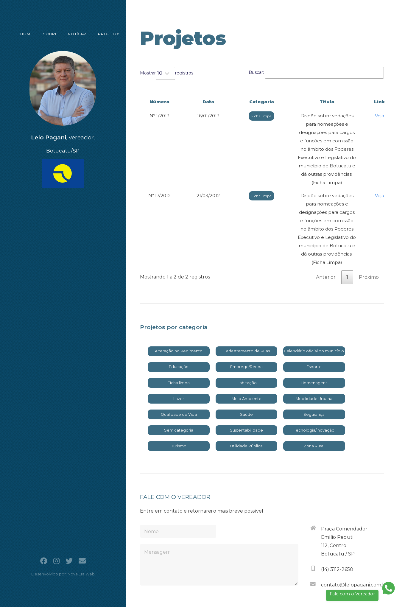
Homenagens (314, 316)
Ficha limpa (225, 116)
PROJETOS (103, 34)
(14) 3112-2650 (337, 502)
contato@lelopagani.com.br (354, 518)
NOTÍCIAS (73, 34)
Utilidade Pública (246, 379)
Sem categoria (178, 363)
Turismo (178, 379)
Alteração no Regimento (179, 284)
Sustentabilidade (246, 363)
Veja (385, 116)
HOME (25, 34)
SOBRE (47, 34)
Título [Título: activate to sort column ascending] (309, 102)
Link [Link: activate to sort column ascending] (385, 102)
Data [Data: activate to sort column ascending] (186, 102)
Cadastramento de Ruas (246, 284)
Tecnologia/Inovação (314, 363)
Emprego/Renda (246, 300)
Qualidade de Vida (179, 347)
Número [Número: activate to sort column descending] (151, 102)
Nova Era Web (81, 574)
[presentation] (253, 539)
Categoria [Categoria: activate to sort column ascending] (225, 102)
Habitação (246, 316)
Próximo (369, 210)
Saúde (246, 347)
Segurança (314, 347)
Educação (179, 300)
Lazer (178, 332)
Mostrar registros (166, 73)
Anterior (326, 210)
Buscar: (316, 73)
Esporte (314, 300)
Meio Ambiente (246, 332)
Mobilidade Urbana (314, 332)
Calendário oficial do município (314, 284)
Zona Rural (314, 379)
